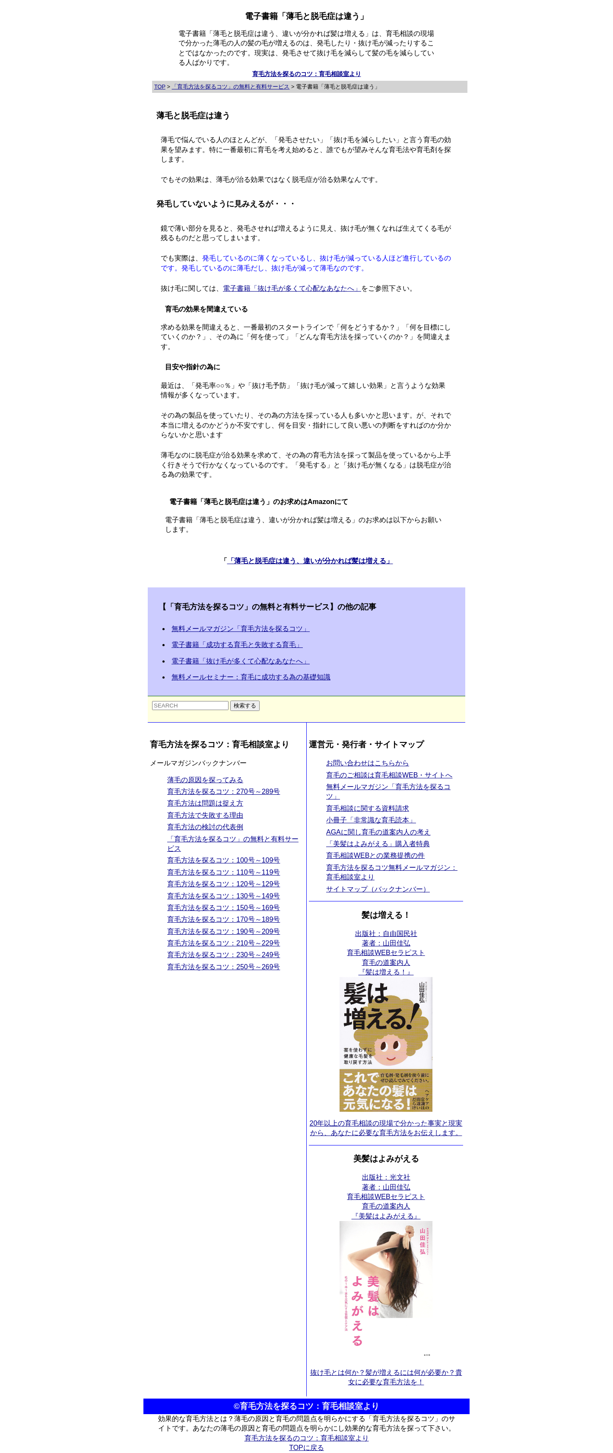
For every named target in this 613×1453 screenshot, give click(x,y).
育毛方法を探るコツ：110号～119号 (223, 872)
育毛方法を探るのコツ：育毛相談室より (306, 73)
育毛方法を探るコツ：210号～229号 (223, 943)
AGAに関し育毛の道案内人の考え (378, 832)
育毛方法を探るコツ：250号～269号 (223, 967)
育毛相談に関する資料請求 (367, 808)
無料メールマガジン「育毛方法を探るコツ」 (241, 628)
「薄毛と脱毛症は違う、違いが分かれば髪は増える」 (310, 561)
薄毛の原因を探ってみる (205, 780)
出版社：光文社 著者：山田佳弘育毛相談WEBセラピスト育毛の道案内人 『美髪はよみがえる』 (386, 1197)
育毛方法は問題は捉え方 (205, 803)
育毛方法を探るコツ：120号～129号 (223, 884)
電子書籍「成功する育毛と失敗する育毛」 (237, 644)
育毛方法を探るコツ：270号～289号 (223, 791)
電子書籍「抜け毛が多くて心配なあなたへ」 (292, 288)
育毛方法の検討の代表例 (205, 827)
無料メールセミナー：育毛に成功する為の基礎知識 (251, 677)
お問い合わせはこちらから (367, 763)
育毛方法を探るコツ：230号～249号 (223, 954)
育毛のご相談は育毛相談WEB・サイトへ (389, 775)
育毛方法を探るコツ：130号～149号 (223, 896)
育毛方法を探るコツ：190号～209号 (223, 931)
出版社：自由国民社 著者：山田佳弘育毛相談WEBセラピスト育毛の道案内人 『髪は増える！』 (386, 953)
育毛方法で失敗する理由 (205, 815)
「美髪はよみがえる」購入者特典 (378, 843)
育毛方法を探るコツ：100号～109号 (223, 860)
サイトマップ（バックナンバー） (378, 889)
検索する (245, 705)
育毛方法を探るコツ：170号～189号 (223, 919)
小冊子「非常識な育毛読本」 (371, 820)
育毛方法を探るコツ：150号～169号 (223, 907)
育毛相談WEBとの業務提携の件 (375, 855)
